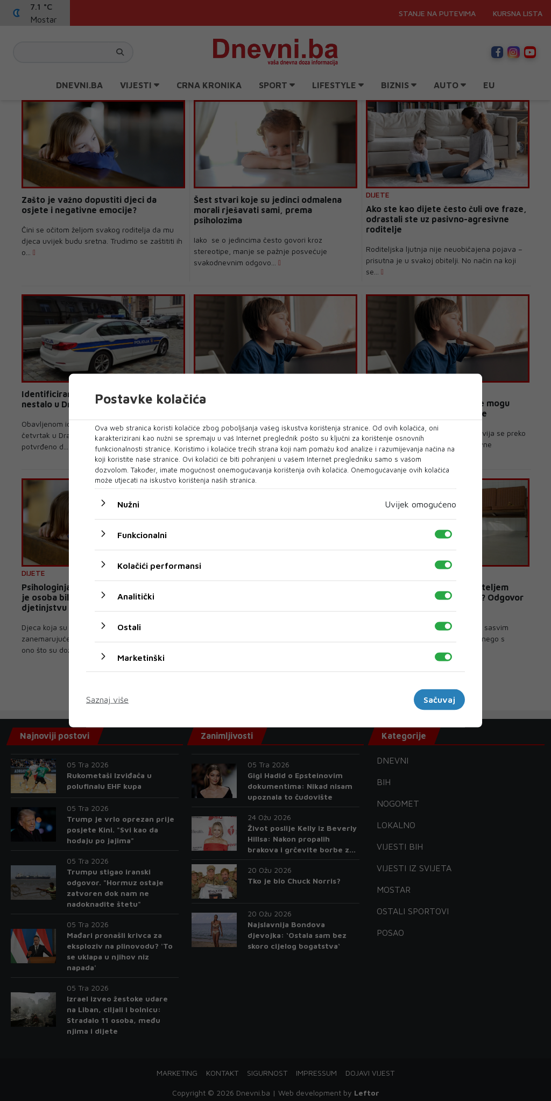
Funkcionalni (142, 534)
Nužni (128, 504)
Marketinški (141, 657)
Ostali (129, 626)
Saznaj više (107, 699)
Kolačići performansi (159, 565)
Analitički (135, 596)
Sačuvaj (439, 699)
